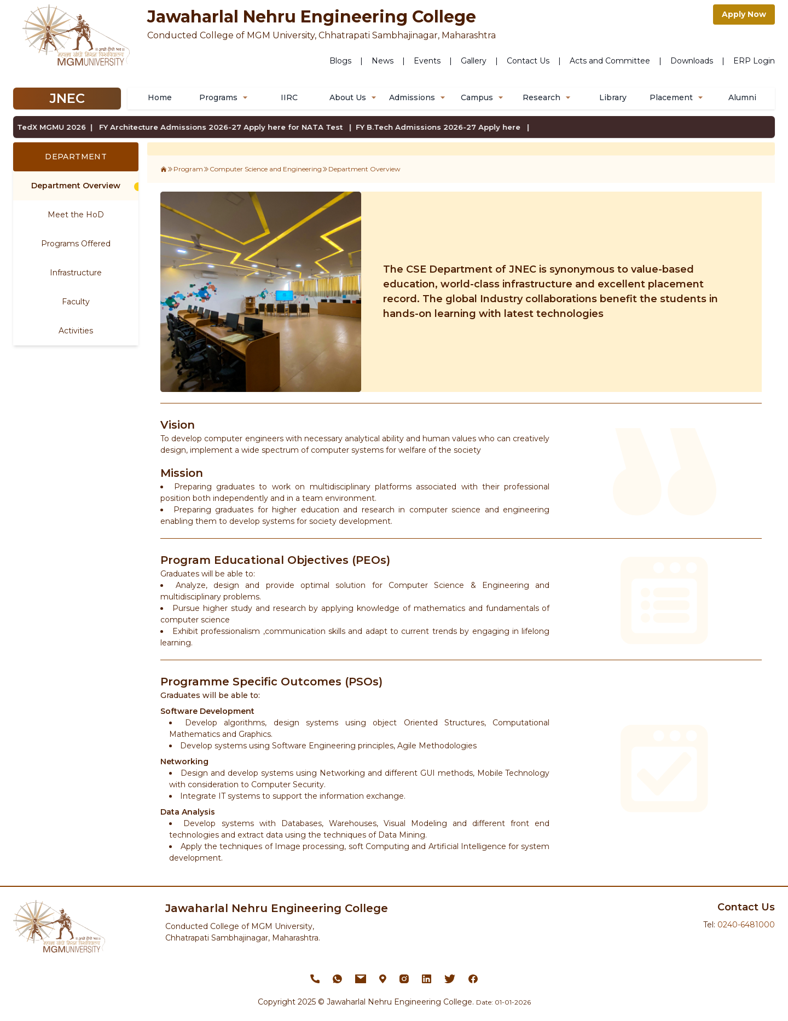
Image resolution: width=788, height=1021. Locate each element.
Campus (483, 97)
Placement (678, 97)
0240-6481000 (746, 925)
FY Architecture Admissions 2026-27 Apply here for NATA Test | (214, 127)
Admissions (418, 97)
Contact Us (528, 61)
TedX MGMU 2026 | (45, 127)
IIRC (289, 97)
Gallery (473, 61)
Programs (225, 97)
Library (613, 97)
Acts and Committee (610, 61)
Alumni (742, 97)
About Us (354, 97)
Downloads (691, 61)
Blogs (340, 61)
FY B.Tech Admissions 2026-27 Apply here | (433, 127)
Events (427, 61)
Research (548, 97)
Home (160, 97)
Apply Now (744, 14)
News (382, 61)
